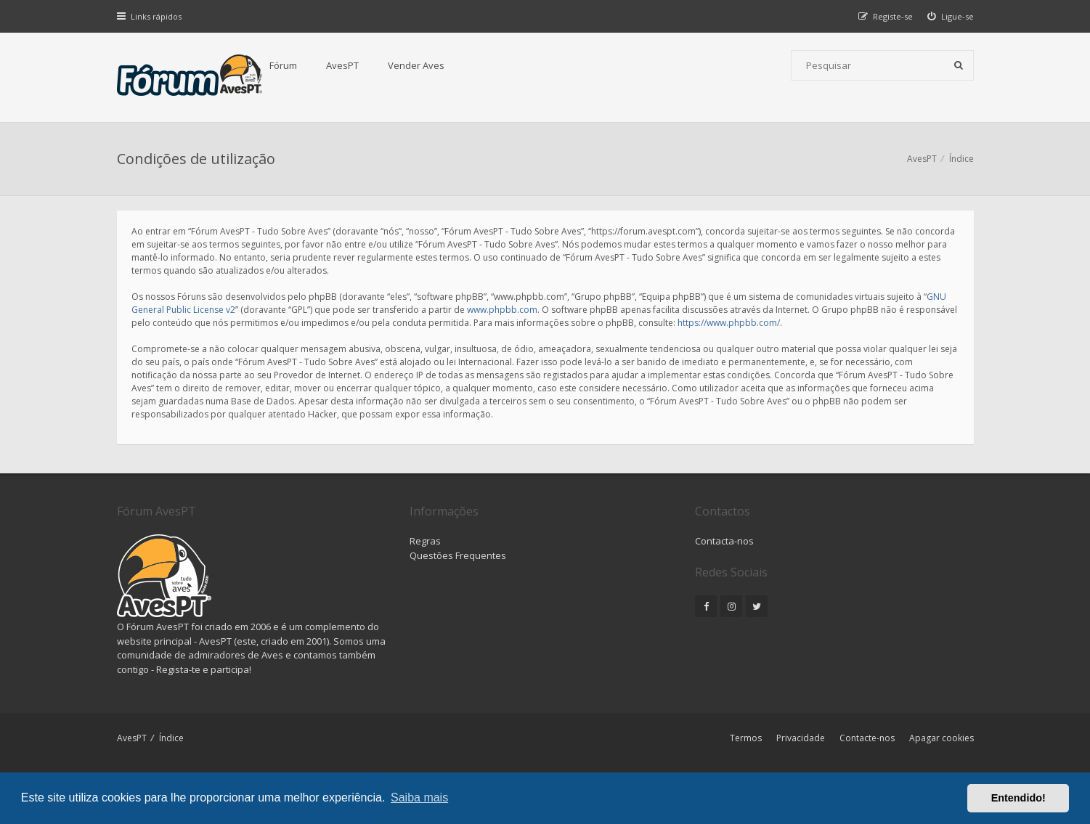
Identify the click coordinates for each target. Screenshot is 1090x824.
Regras (425, 540)
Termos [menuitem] (746, 738)
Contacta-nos (724, 540)
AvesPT (342, 65)
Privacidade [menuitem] (800, 738)
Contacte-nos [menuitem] (867, 738)
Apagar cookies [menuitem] (941, 738)
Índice (171, 738)
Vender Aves (416, 65)
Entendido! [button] (1018, 798)
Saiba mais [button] (419, 797)
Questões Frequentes (458, 555)
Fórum (283, 65)
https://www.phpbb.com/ (729, 323)
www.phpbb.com (502, 309)
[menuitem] (950, 16)
